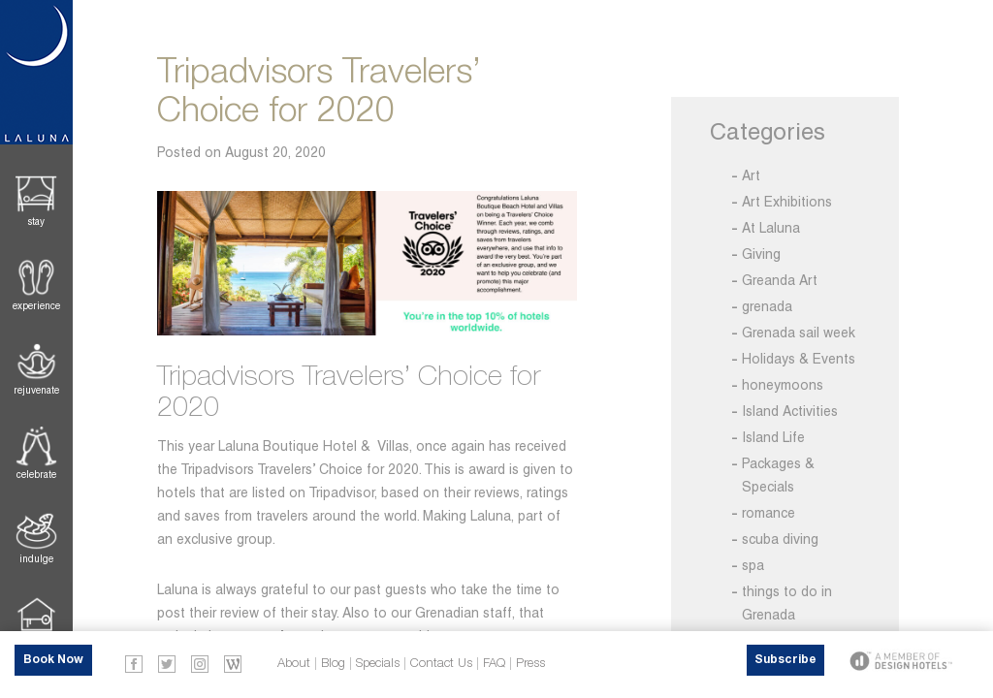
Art (751, 175)
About (293, 663)
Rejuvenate (36, 390)
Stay (36, 221)
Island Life (773, 437)
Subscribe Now (785, 665)
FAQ (494, 663)
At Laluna (771, 228)
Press (530, 663)
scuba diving (780, 539)
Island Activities (790, 411)
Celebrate (36, 474)
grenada (767, 306)
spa (753, 565)
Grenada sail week (798, 332)
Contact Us (441, 663)
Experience (36, 306)
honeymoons (782, 385)
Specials (378, 663)
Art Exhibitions (787, 201)
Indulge (36, 559)
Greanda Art (779, 280)
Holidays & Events (798, 358)
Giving (761, 254)
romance (768, 513)
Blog (333, 663)
